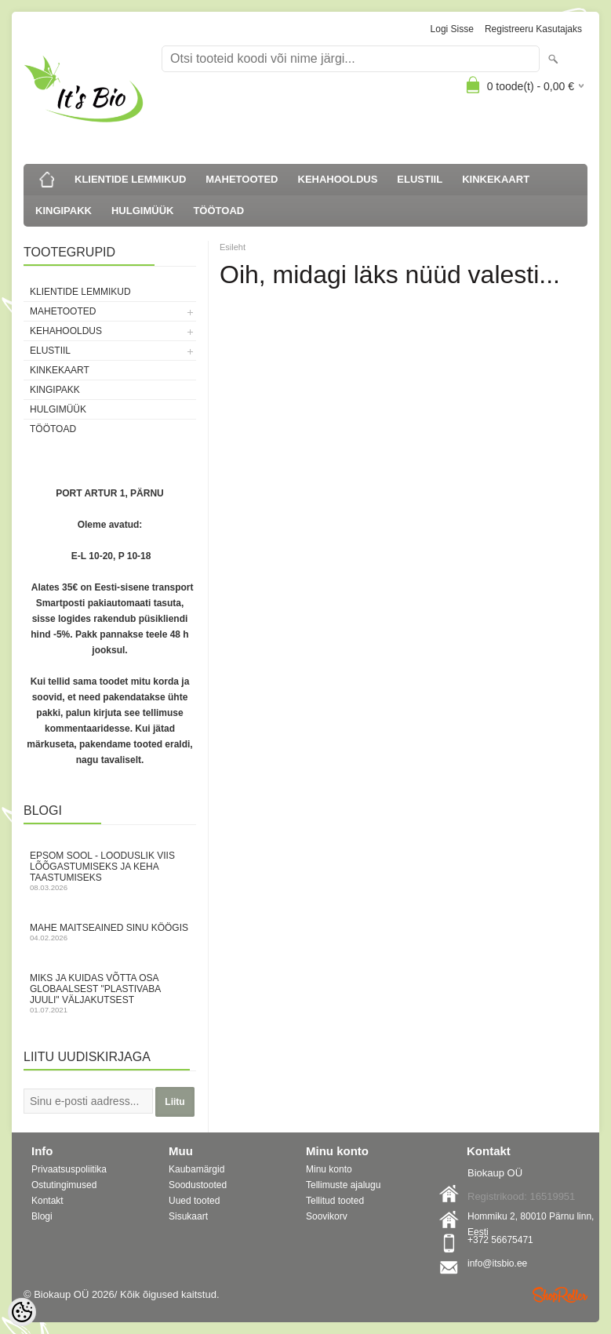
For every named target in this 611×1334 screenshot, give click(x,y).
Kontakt (47, 1200)
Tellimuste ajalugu (343, 1185)
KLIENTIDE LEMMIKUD (130, 179)
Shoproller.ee (560, 1295)
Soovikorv (326, 1216)
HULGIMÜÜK (142, 210)
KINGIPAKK (63, 210)
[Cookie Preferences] (22, 1312)
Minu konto (329, 1169)
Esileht (232, 247)
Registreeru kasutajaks (533, 29)
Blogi (42, 1216)
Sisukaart (188, 1216)
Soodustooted (198, 1185)
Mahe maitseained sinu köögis (110, 932)
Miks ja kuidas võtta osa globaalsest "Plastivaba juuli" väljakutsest (110, 993)
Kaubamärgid (196, 1169)
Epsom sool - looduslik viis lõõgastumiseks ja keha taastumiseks (110, 871)
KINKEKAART (495, 179)
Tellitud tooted (335, 1200)
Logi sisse (452, 29)
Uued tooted (194, 1200)
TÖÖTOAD (218, 210)
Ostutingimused (63, 1185)
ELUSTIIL (419, 179)
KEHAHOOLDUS (338, 179)
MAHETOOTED (241, 179)
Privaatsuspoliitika (69, 1169)
